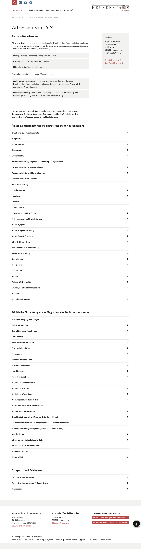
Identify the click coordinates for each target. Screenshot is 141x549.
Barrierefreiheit (71, 540)
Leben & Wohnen (35, 10)
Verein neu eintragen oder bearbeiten (109, 517)
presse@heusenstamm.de (64, 523)
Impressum (16, 540)
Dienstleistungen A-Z (113, 60)
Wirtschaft (68, 10)
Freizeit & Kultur (53, 10)
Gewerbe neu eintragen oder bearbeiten (110, 522)
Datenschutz (28, 540)
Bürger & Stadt (18, 10)
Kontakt (59, 540)
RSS (82, 540)
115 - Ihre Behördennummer (99, 540)
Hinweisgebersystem (45, 540)
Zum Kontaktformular (113, 63)
